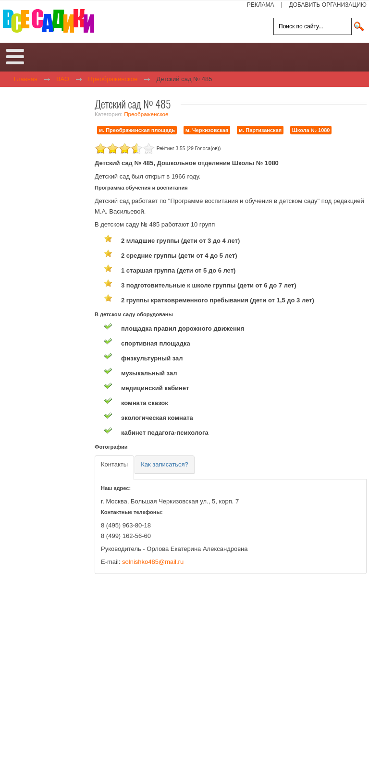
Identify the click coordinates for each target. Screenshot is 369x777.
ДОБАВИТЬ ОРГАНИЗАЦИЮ (328, 5)
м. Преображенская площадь (137, 130)
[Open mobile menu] (15, 57)
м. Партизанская (260, 130)
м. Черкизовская (207, 130)
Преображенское (146, 114)
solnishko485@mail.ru (153, 561)
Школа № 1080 (311, 130)
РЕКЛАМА (260, 5)
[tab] (114, 467)
